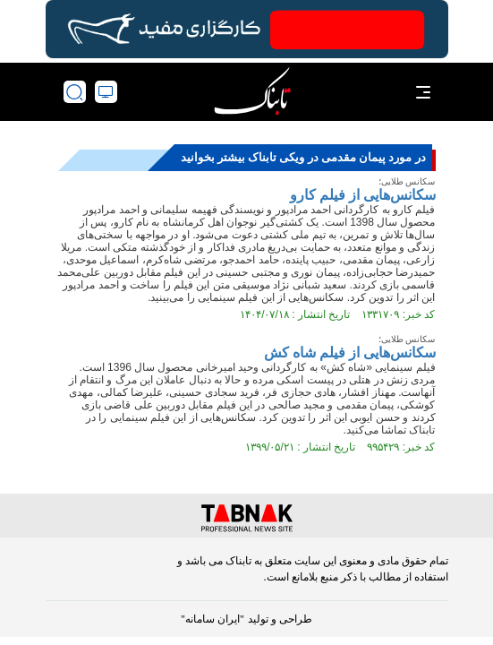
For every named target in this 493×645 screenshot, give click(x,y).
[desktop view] (106, 92)
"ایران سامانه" (212, 619)
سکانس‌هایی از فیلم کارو (363, 194)
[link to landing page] (252, 91)
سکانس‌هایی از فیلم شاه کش (350, 352)
